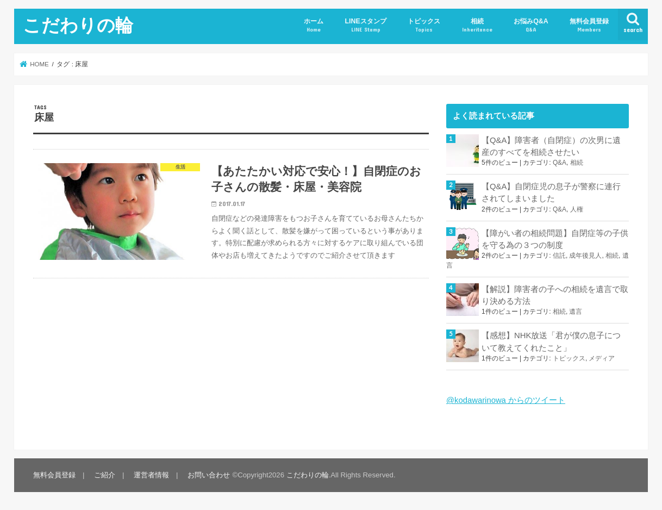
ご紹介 (104, 475)
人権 (576, 209)
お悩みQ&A (531, 25)
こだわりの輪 (78, 24)
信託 (559, 255)
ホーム (313, 25)
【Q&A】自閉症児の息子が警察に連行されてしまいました (551, 192)
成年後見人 (585, 255)
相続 (477, 25)
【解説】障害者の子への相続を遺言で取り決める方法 (555, 295)
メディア (602, 358)
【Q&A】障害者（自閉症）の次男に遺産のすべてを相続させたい (551, 146)
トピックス (424, 25)
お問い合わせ (209, 475)
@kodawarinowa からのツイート (505, 400)
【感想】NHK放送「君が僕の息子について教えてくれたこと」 (551, 341)
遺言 (575, 311)
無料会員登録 (589, 25)
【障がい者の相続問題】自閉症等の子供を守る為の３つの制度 (555, 239)
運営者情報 (151, 475)
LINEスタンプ (365, 25)
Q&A (559, 162)
